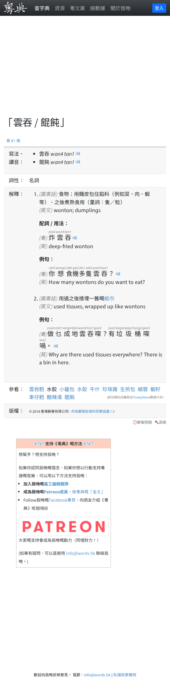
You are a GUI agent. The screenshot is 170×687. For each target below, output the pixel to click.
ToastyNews (141, 397)
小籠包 (67, 389)
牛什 (95, 389)
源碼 (162, 422)
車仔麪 (36, 397)
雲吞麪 (38, 389)
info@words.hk (80, 553)
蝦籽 (155, 389)
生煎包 (127, 389)
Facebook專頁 (62, 500)
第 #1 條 (13, 140)
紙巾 (109, 298)
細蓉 (143, 389)
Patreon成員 (56, 492)
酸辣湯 (54, 397)
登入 (159, 8)
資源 (60, 8)
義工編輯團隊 (56, 484)
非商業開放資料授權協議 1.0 (93, 411)
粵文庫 (77, 8)
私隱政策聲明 (124, 674)
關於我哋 (120, 8)
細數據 (97, 8)
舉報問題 (144, 422)
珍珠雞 (110, 389)
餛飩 (69, 397)
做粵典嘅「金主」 (88, 492)
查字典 (42, 8)
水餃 (82, 389)
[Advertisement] (87, 69)
